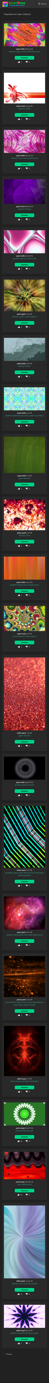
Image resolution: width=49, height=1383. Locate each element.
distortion (31, 51)
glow (37, 1081)
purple (35, 1333)
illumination (39, 873)
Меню (43, 4)
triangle (28, 209)
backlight (9, 873)
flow (15, 1005)
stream (20, 1005)
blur (25, 585)
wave (38, 51)
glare (21, 935)
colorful (24, 51)
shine (26, 935)
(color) (36, 585)
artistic (28, 109)
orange (31, 585)
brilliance (40, 1002)
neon (21, 873)
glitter (21, 736)
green (21, 478)
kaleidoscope (18, 415)
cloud (40, 935)
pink (36, 158)
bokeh (26, 1005)
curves (29, 258)
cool (20, 158)
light (30, 935)
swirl (20, 1284)
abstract (12, 51)
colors (24, 158)
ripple (18, 51)
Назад (8, 1354)
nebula (16, 935)
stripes (15, 873)
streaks (21, 875)
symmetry (39, 415)
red (23, 1081)
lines (32, 873)
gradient (30, 158)
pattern (34, 317)
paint (19, 1184)
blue (30, 1284)
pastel (34, 1284)
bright (35, 935)
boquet (32, 1005)
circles (24, 1002)
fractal (15, 636)
